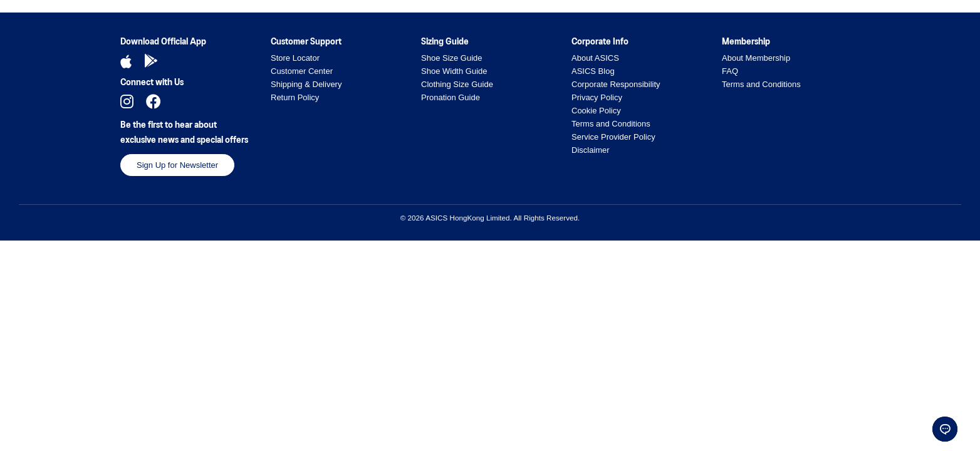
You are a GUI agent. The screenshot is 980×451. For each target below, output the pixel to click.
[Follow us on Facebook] (153, 101)
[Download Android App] (151, 61)
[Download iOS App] (126, 61)
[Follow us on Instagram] (126, 101)
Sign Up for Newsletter (177, 165)
